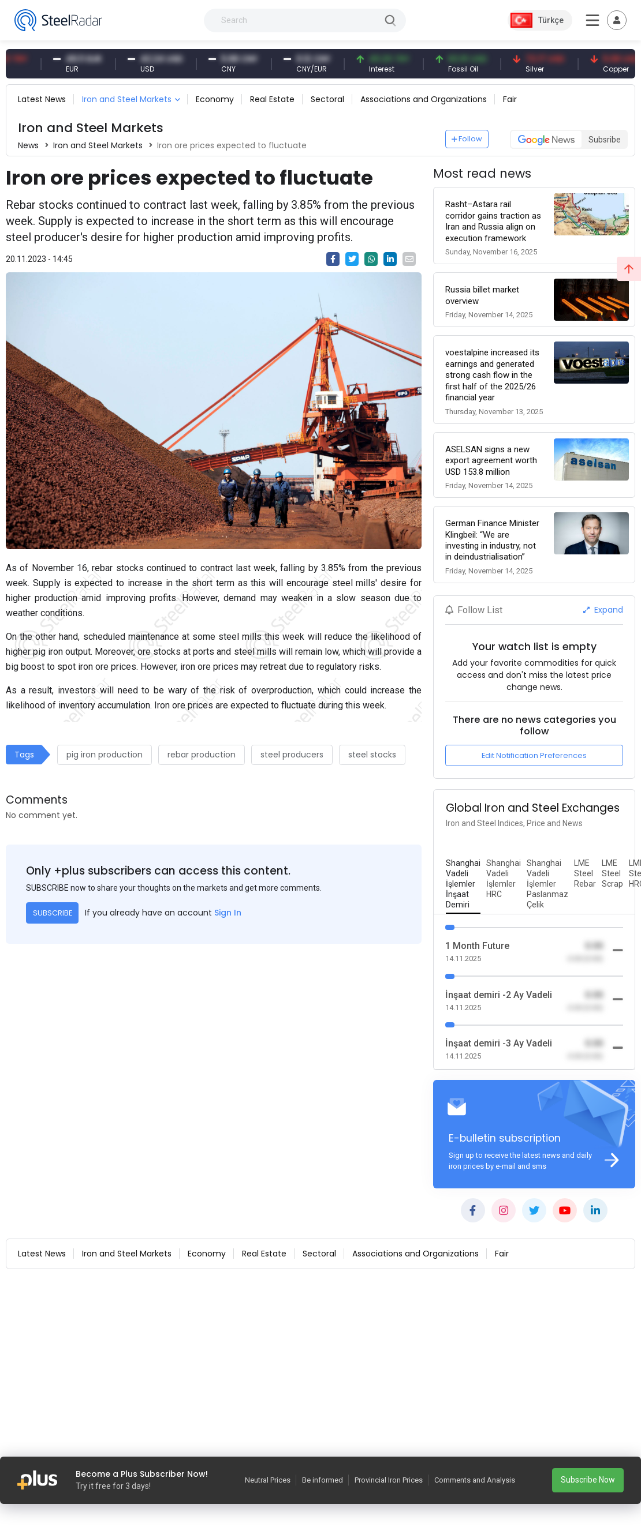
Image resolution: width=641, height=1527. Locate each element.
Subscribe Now (588, 1479)
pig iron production (104, 754)
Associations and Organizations (423, 99)
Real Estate (272, 99)
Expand (603, 610)
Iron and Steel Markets (127, 99)
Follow (467, 138)
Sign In (227, 912)
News (28, 145)
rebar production (201, 754)
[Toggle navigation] (617, 20)
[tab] (463, 884)
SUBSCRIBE (52, 912)
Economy (215, 99)
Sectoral (327, 99)
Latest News (42, 99)
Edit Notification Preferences (534, 755)
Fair (510, 99)
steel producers (291, 754)
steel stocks (372, 754)
